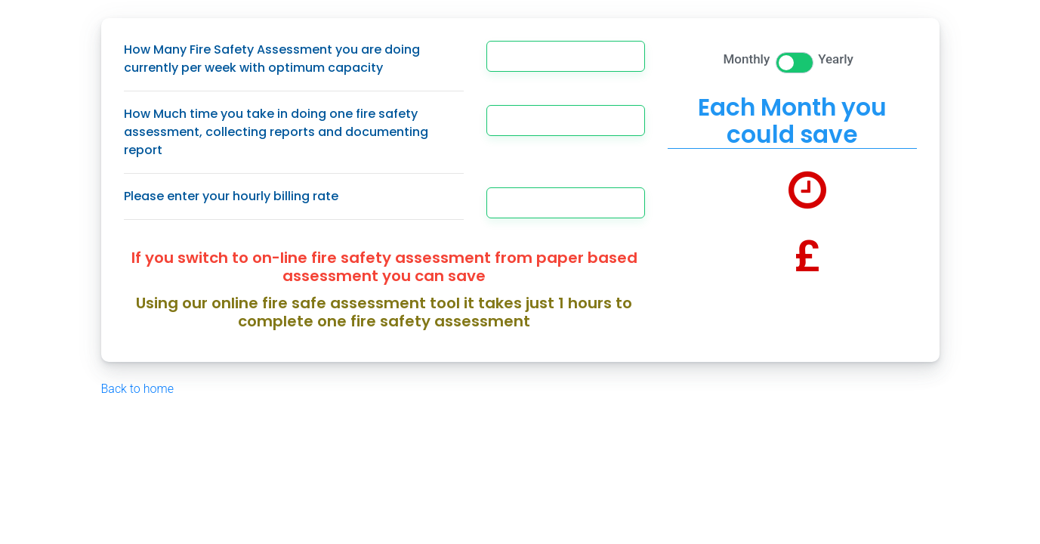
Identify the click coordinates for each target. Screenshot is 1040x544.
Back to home (137, 389)
